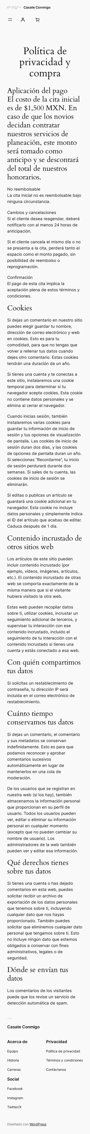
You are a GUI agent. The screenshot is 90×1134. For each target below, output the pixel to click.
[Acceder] (23, 20)
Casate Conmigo (37, 7)
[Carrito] (37, 20)
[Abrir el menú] (10, 19)
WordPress (38, 1124)
